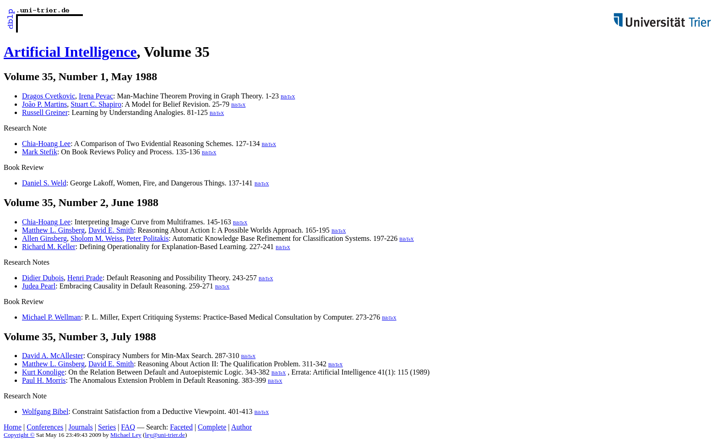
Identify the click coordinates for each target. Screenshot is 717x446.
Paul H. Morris (44, 380)
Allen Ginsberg (44, 238)
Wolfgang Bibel (45, 411)
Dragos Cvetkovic (48, 96)
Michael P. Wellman (51, 317)
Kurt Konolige (43, 372)
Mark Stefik (39, 152)
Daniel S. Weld (44, 183)
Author (241, 427)
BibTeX (288, 96)
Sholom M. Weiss (97, 238)
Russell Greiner (45, 112)
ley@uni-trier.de (165, 434)
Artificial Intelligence (70, 52)
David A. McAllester (52, 355)
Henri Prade (85, 278)
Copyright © (19, 434)
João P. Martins (44, 104)
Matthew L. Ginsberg (53, 230)
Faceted (181, 427)
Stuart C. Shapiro (96, 104)
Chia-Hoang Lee (46, 143)
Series (107, 427)
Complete (212, 427)
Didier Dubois (43, 278)
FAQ (128, 427)
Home (13, 427)
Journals (80, 427)
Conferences (45, 427)
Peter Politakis (147, 238)
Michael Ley (125, 434)
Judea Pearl (38, 286)
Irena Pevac (96, 96)
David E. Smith (111, 230)
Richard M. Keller (49, 246)
